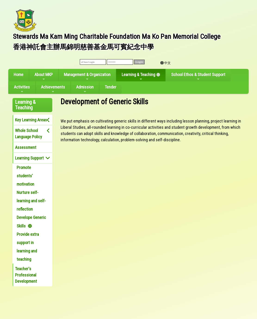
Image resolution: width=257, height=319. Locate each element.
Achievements (53, 89)
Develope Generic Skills (31, 221)
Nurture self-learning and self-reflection (31, 201)
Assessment (25, 147)
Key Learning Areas (31, 119)
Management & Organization (87, 76)
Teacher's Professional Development (26, 275)
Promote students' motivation (25, 176)
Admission (85, 89)
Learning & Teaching (138, 76)
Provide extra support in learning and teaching (28, 247)
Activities (22, 89)
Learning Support (29, 158)
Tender (110, 87)
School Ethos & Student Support (198, 76)
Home (18, 74)
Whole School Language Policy (28, 133)
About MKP (43, 76)
